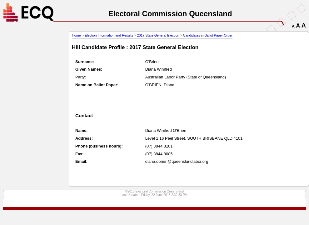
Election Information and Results (109, 35)
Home (76, 35)
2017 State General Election (158, 35)
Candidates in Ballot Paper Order (207, 35)
